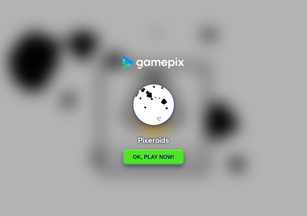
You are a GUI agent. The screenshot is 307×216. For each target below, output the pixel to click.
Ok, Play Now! (153, 157)
